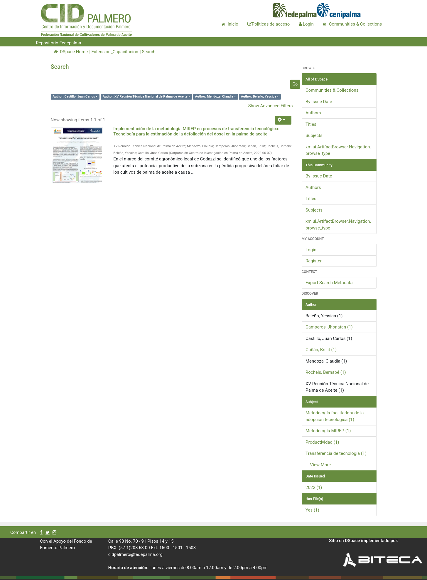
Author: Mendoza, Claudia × (215, 97)
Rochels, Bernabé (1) (326, 372)
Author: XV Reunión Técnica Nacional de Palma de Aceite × (146, 97)
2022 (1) (314, 487)
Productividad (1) (322, 442)
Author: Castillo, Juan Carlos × (75, 97)
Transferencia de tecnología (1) (336, 453)
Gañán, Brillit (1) (321, 349)
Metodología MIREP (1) (328, 430)
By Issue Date (319, 101)
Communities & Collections (332, 90)
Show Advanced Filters (270, 105)
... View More (318, 464)
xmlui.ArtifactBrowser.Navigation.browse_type (338, 150)
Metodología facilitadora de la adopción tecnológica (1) (335, 416)
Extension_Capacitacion (115, 51)
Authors (313, 112)
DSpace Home (71, 51)
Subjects (314, 135)
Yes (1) (312, 510)
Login (311, 249)
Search (148, 51)
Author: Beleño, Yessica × (260, 97)
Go (295, 84)
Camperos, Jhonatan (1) (329, 327)
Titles (311, 124)
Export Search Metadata (329, 282)
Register (314, 261)
